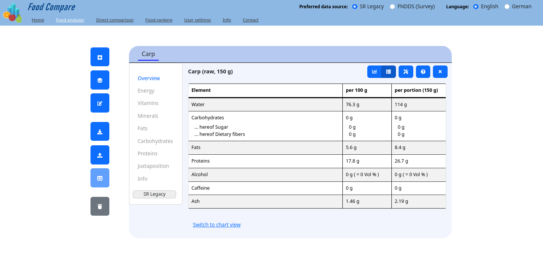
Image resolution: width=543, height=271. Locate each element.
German (522, 6)
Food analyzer (70, 20)
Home (38, 20)
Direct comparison (114, 20)
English (489, 6)
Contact (251, 20)
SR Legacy (371, 6)
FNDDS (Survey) (416, 6)
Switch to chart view (217, 224)
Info (227, 20)
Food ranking (159, 20)
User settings (197, 20)
